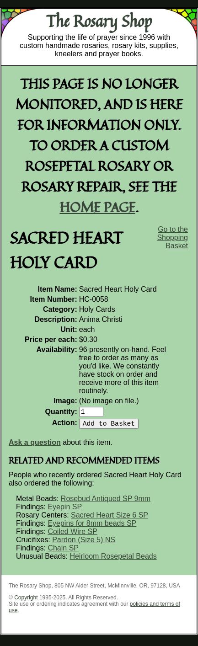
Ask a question (35, 446)
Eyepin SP (65, 510)
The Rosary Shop (99, 21)
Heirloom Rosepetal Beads (113, 560)
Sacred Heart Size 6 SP (109, 519)
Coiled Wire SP (72, 535)
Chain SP (63, 551)
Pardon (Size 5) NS (83, 543)
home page (97, 207)
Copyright (25, 601)
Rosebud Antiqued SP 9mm (105, 502)
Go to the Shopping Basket (172, 237)
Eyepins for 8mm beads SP (92, 527)
